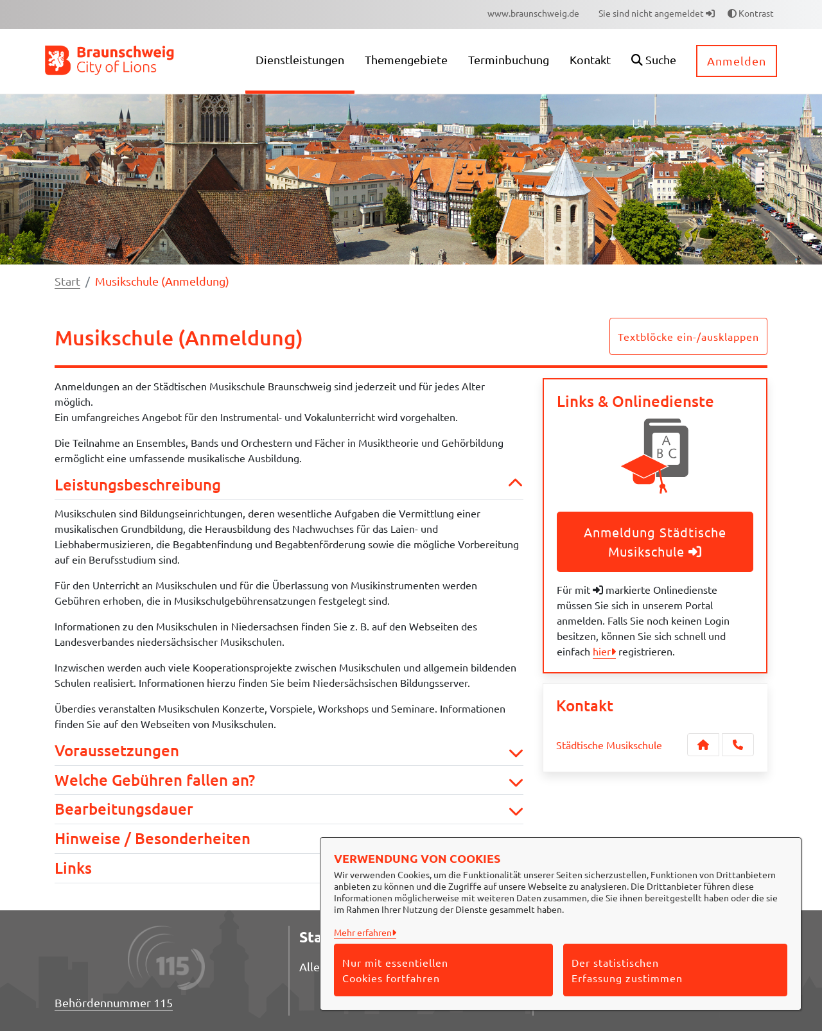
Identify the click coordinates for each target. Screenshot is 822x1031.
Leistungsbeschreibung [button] (289, 485)
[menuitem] (533, 13)
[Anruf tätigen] (738, 744)
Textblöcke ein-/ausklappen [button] (688, 336)
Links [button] (289, 868)
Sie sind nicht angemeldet (657, 13)
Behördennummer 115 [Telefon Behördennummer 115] (114, 1002)
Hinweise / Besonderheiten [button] (289, 838)
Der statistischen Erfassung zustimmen (627, 970)
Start (67, 281)
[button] (653, 61)
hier (602, 651)
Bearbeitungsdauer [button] (289, 809)
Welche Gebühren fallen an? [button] (289, 780)
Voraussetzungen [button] (289, 750)
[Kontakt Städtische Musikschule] (703, 744)
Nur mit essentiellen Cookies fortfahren (395, 970)
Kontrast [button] (751, 13)
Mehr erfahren (363, 932)
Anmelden (736, 60)
